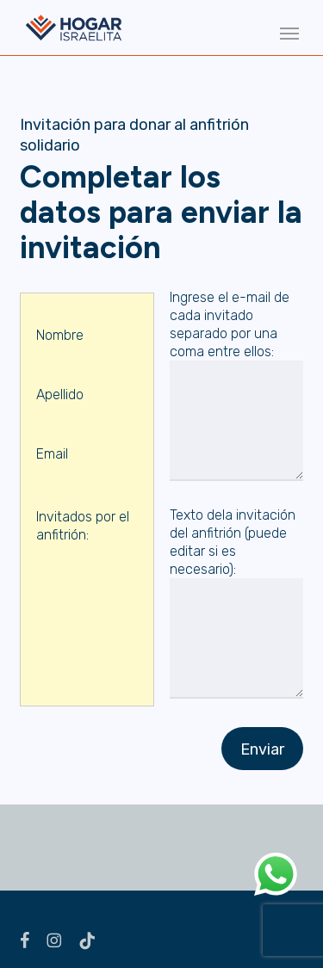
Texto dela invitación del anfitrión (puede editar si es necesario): (237, 605)
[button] (289, 32)
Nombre (87, 346)
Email (87, 465)
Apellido (87, 405)
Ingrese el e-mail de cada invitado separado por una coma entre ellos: (237, 387)
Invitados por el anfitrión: (87, 536)
